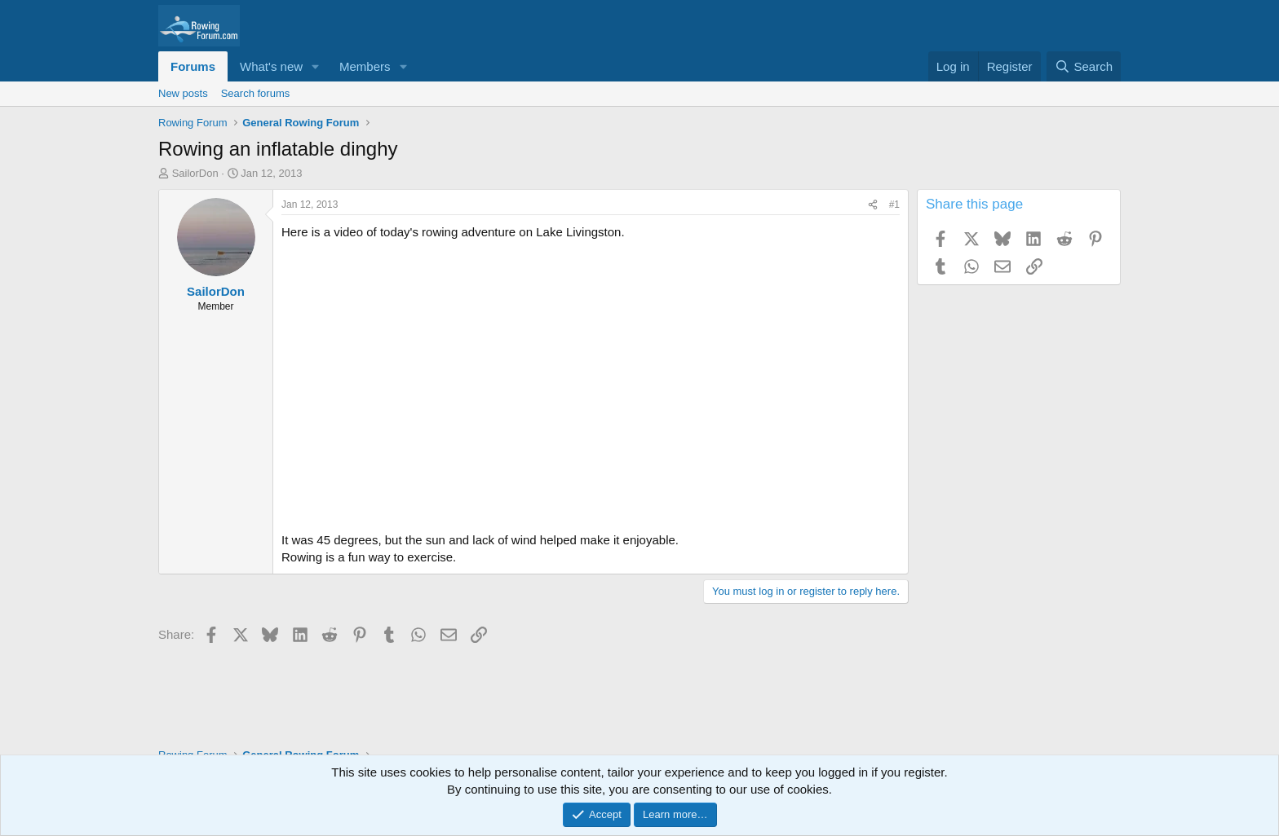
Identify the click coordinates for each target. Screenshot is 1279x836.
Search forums (255, 93)
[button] (315, 66)
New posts (183, 93)
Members (365, 66)
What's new (271, 66)
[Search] (1084, 66)
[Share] (872, 205)
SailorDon (195, 173)
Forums (192, 66)
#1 (894, 204)
